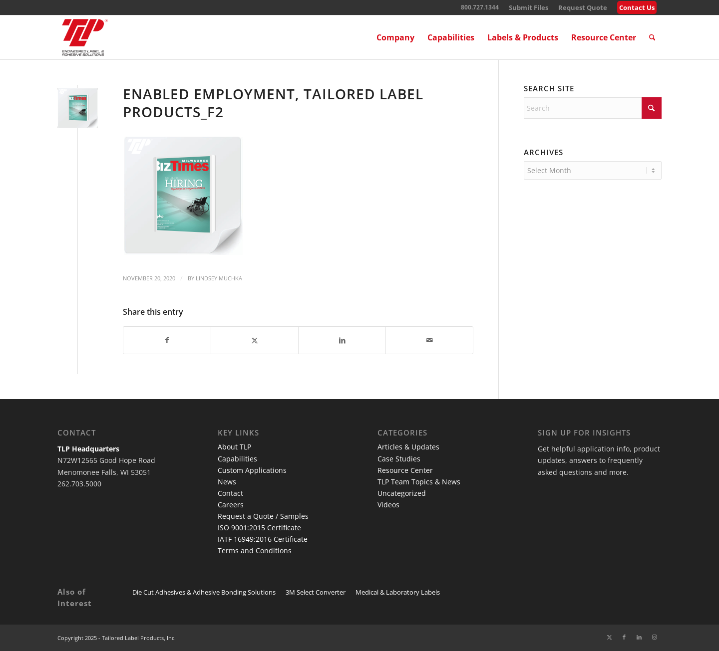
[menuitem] (528, 7)
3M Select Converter (316, 592)
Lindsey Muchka (219, 278)
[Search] (652, 37)
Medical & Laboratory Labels (398, 592)
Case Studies (398, 458)
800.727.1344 (480, 7)
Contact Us (637, 7)
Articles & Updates (408, 446)
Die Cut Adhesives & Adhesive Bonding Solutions (204, 592)
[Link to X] (609, 637)
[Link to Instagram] (654, 637)
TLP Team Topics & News (418, 481)
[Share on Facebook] (167, 340)
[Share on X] (254, 340)
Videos (388, 504)
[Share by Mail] (429, 340)
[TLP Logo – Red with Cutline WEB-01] (84, 37)
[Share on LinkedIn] (342, 340)
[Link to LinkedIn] (639, 637)
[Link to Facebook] (624, 637)
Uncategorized (401, 493)
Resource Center (405, 470)
